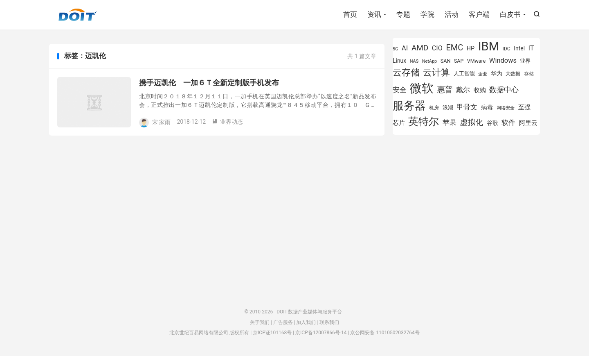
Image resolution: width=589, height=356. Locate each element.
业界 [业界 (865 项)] (525, 61)
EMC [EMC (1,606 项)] (454, 47)
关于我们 (260, 322)
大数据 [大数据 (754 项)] (513, 74)
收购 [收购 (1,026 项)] (480, 90)
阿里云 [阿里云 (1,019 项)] (528, 123)
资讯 (374, 14)
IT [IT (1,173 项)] (531, 48)
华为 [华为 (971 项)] (496, 73)
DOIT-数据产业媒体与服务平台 (77, 14)
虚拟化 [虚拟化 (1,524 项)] (471, 122)
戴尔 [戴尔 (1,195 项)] (463, 90)
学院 (427, 14)
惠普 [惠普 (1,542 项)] (445, 89)
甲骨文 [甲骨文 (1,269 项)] (466, 107)
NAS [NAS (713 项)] (414, 61)
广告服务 (283, 322)
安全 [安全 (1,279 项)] (400, 90)
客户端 (479, 14)
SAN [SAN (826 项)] (446, 61)
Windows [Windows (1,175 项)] (503, 60)
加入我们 (306, 322)
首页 (350, 14)
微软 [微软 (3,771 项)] (422, 88)
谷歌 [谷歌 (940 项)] (492, 123)
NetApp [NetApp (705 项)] (429, 61)
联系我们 (329, 322)
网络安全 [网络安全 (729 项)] (506, 108)
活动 (452, 14)
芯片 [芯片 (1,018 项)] (399, 123)
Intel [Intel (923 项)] (519, 48)
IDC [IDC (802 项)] (506, 49)
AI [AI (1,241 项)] (405, 48)
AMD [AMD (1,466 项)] (419, 47)
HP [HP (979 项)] (470, 48)
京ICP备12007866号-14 (320, 333)
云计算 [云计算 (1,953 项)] (436, 72)
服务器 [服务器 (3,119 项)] (409, 105)
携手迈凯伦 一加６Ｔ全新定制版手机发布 (209, 82)
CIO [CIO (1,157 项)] (437, 48)
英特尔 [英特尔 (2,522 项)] (423, 121)
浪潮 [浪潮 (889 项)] (448, 107)
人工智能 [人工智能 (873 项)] (464, 73)
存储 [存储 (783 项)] (529, 74)
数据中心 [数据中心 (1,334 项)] (504, 89)
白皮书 (510, 14)
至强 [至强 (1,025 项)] (524, 107)
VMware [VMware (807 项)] (476, 61)
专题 (403, 14)
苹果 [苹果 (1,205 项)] (449, 122)
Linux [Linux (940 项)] (399, 60)
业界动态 (227, 121)
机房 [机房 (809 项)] (434, 107)
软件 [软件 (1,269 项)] (508, 122)
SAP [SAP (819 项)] (458, 61)
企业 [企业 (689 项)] (482, 74)
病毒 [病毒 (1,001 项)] (487, 107)
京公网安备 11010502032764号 (384, 333)
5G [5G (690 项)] (395, 49)
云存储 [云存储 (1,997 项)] (406, 72)
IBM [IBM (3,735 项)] (488, 46)
